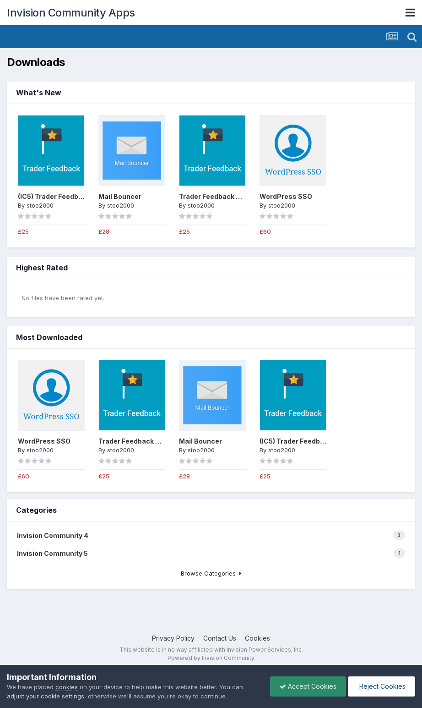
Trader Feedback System (220, 196)
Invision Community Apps (71, 12)
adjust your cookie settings (45, 696)
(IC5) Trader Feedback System (67, 196)
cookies (66, 687)
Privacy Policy (173, 638)
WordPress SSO (286, 196)
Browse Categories (211, 573)
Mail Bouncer (119, 196)
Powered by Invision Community (211, 657)
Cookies (257, 638)
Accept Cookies (308, 686)
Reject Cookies (381, 686)
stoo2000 (40, 205)
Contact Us (219, 638)
